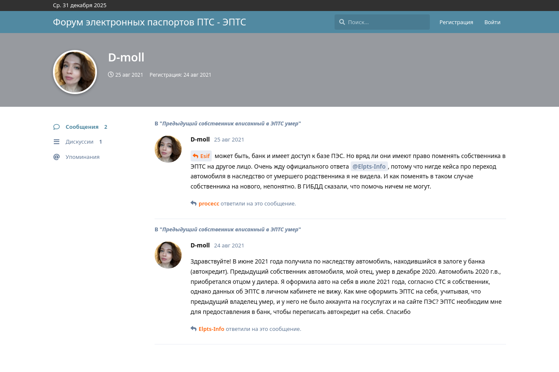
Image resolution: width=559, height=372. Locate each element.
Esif (205, 156)
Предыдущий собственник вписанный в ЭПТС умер (230, 123)
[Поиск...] (382, 22)
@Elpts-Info (369, 166)
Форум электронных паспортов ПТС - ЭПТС (149, 21)
